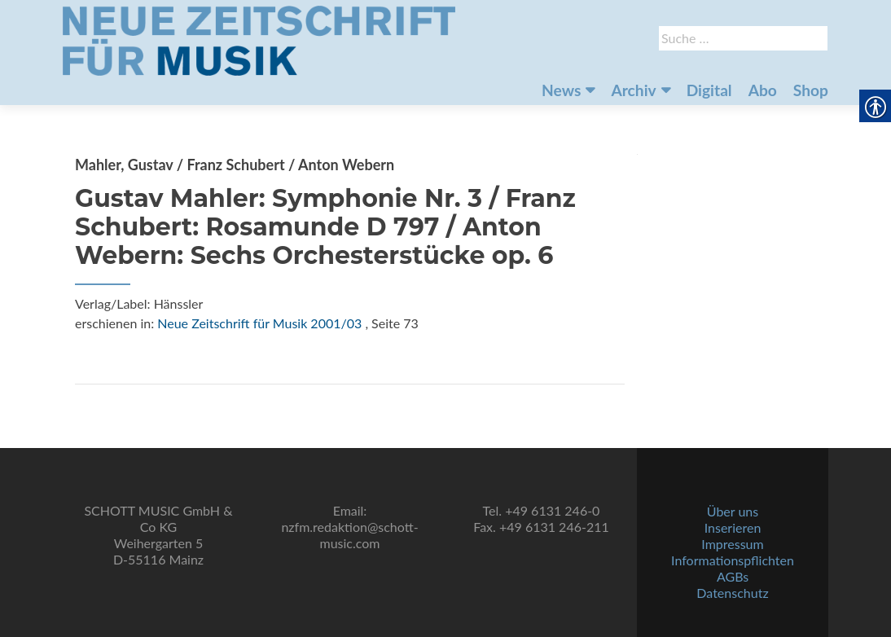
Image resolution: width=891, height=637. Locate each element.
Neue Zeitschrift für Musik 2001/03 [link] (259, 323)
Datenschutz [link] (732, 592)
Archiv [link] (633, 90)
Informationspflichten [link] (732, 560)
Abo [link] (762, 90)
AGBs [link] (732, 576)
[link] (259, 39)
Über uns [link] (732, 511)
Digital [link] (709, 90)
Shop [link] (810, 90)
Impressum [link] (732, 543)
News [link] (561, 90)
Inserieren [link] (733, 527)
